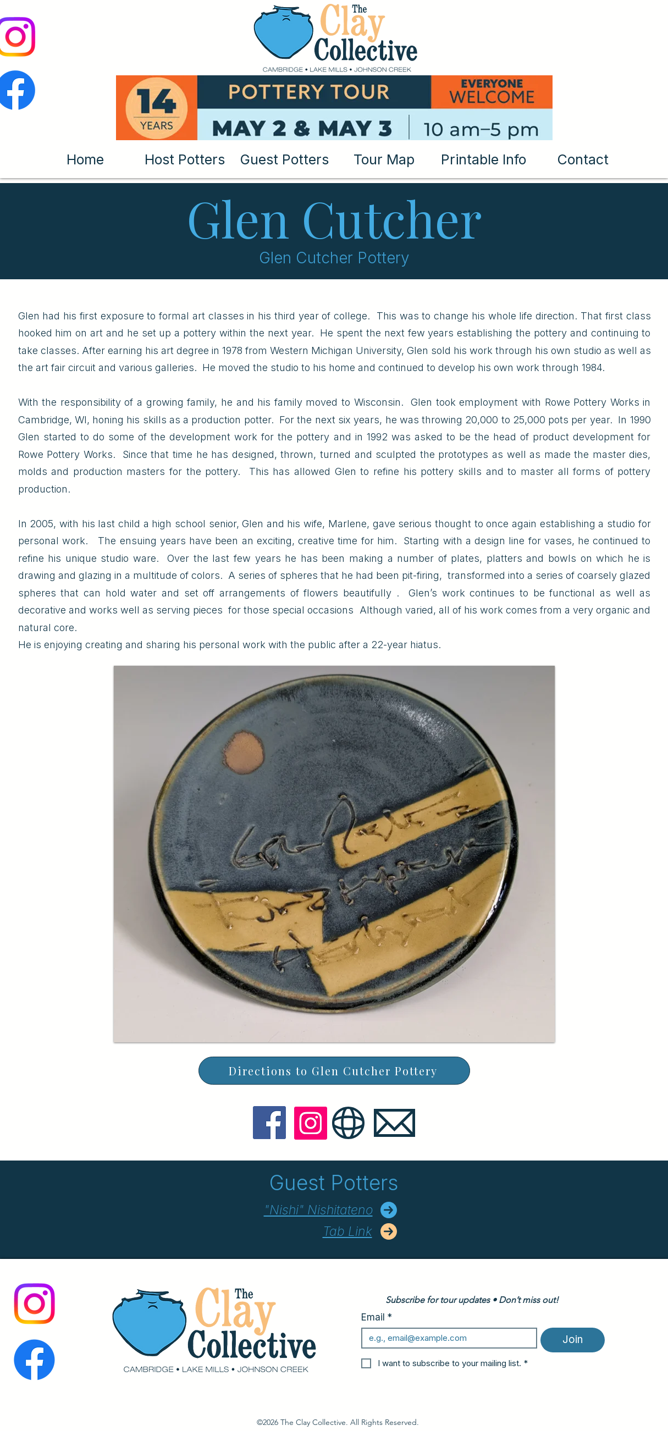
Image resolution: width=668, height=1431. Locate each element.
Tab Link (347, 1231)
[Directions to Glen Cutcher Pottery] (334, 1071)
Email (376, 1317)
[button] (334, 854)
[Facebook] (269, 1122)
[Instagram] (310, 1123)
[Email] (446, 1338)
